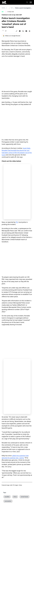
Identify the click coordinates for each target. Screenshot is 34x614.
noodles (7, 497)
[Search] (27, 2)
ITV (17, 222)
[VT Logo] (4, 2)
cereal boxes (24, 497)
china (15, 497)
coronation (8, 501)
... (8, 8)
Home (3, 8)
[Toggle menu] (31, 2)
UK (12, 8)
